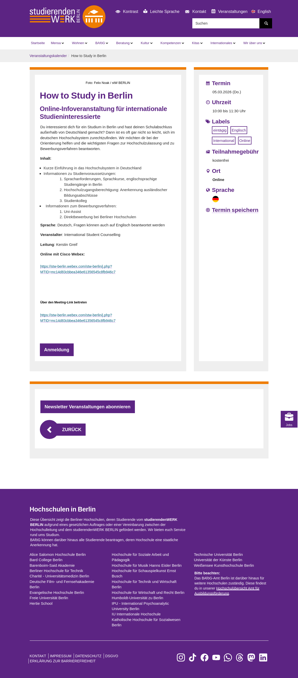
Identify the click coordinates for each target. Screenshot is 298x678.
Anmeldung (56, 349)
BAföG (100, 43)
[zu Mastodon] (251, 657)
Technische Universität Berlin (218, 554)
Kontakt (194, 12)
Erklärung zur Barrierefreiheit (63, 661)
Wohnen (78, 43)
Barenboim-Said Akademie (52, 565)
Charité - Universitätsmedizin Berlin (59, 576)
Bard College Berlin (46, 560)
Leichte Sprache (161, 11)
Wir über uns (252, 43)
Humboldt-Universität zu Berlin (137, 598)
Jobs (289, 396)
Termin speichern (235, 210)
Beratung (123, 43)
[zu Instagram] (181, 657)
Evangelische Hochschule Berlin (57, 592)
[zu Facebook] (204, 657)
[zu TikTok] (192, 657)
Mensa (56, 43)
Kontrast (126, 12)
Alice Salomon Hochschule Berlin (58, 554)
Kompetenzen (171, 43)
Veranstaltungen (229, 11)
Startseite (38, 43)
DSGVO (111, 656)
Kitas (195, 43)
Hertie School (41, 603)
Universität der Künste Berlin (218, 560)
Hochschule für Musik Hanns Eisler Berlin (147, 565)
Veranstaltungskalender (48, 56)
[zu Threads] (239, 657)
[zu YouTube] (216, 657)
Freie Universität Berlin (49, 598)
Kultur (145, 43)
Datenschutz (88, 656)
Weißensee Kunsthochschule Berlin (224, 565)
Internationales (221, 43)
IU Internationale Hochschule (136, 614)
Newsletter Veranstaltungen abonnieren (88, 406)
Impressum (60, 656)
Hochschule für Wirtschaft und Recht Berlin (148, 592)
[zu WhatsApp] (228, 657)
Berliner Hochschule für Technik (56, 571)
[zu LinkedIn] (263, 657)
